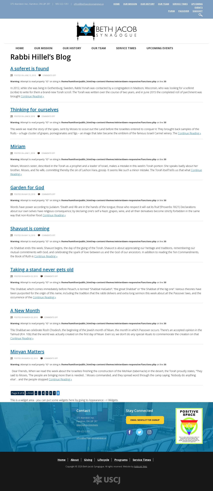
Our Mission (130, 4)
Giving (88, 460)
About (75, 460)
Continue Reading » (32, 96)
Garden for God (27, 187)
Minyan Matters (27, 352)
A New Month (25, 310)
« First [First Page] (29, 393)
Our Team (163, 4)
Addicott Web (140, 466)
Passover (183, 11)
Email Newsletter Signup (145, 420)
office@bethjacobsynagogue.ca (89, 4)
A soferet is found (29, 68)
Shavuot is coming (29, 228)
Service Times (180, 4)
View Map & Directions (87, 424)
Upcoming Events (159, 48)
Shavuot (198, 11)
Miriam (17, 146)
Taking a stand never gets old (42, 269)
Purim (171, 11)
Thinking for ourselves (34, 109)
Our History (147, 4)
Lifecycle (103, 460)
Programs (121, 460)
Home (116, 4)
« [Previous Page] (36, 393)
